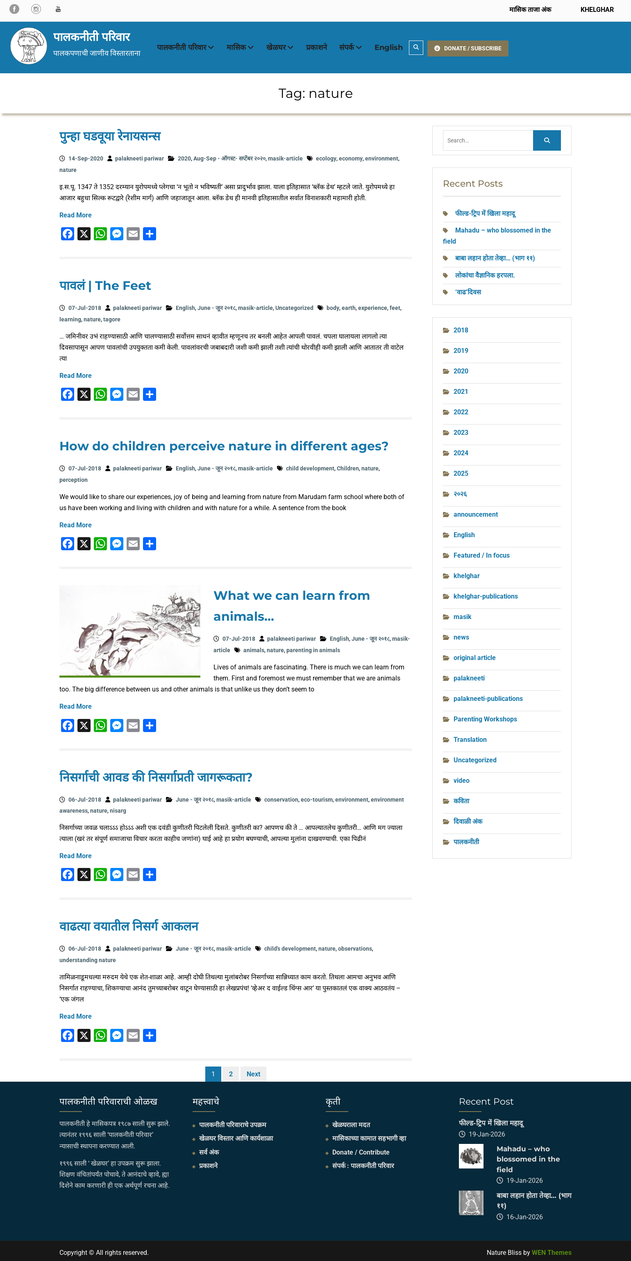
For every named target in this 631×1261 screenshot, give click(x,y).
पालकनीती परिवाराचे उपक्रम (232, 1122)
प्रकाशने (316, 45)
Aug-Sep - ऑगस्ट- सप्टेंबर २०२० (229, 155)
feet (395, 305)
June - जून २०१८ (216, 305)
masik (463, 613)
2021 (461, 388)
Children (348, 465)
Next (253, 1071)
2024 (461, 450)
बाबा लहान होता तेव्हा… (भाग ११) (495, 255)
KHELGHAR (596, 10)
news (461, 634)
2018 (461, 327)
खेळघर (276, 45)
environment (381, 155)
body (333, 305)
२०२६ (460, 491)
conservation (281, 796)
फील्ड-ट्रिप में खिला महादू (485, 210)
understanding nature (87, 957)
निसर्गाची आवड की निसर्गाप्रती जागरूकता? (156, 774)
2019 (461, 347)
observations (355, 945)
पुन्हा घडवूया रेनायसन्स (109, 133)
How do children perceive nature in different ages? (224, 443)
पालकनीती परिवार (91, 35)
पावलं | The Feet (105, 282)
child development (310, 465)
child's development (290, 945)
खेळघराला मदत (351, 1122)
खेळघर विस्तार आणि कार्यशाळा (236, 1135)
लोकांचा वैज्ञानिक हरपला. (485, 272)
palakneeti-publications (488, 695)
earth (349, 305)
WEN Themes (552, 1249)
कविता (461, 798)
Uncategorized (294, 305)
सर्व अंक (209, 1149)
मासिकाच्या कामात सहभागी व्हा (369, 1135)
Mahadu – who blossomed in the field (528, 1156)
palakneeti (469, 675)
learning (70, 316)
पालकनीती (466, 839)
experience (372, 305)
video (462, 777)
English (389, 45)
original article (475, 654)
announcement (476, 511)
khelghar (467, 572)
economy (351, 155)
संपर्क (346, 45)
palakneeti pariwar (139, 155)
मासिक (236, 45)
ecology (326, 155)
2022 (461, 409)
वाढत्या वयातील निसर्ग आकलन (128, 923)
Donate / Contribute (361, 1149)
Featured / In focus (482, 552)
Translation (470, 736)
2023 (461, 429)
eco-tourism (317, 796)
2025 (461, 470)
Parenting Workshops (485, 716)
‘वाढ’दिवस (469, 289)
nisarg (118, 807)
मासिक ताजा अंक (530, 10)
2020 (184, 155)
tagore (111, 316)
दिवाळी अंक (468, 818)
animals (253, 647)
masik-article (285, 155)
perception (73, 476)
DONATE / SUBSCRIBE (468, 45)
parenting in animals (313, 647)
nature (68, 166)
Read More (75, 212)
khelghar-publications (486, 593)
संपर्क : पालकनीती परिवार (363, 1162)
